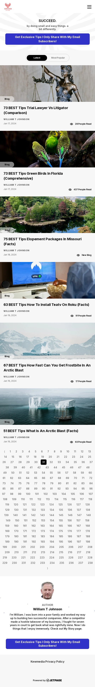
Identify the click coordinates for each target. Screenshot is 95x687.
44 (55, 467)
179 (7, 536)
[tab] (37, 58)
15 (13, 456)
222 (32, 557)
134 (52, 509)
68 (59, 477)
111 (31, 499)
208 (90, 546)
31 (43, 462)
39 (15, 467)
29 (28, 462)
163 (43, 525)
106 (82, 493)
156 (70, 520)
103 (55, 493)
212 (34, 552)
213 (43, 552)
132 (34, 509)
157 (78, 520)
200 (14, 546)
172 (34, 530)
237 (80, 562)
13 (89, 451)
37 (91, 462)
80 (59, 483)
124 (51, 504)
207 (80, 546)
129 (7, 509)
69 (67, 477)
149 (8, 520)
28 (20, 462)
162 (33, 525)
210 (16, 552)
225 (61, 557)
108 (5, 499)
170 (16, 530)
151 (25, 520)
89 (35, 488)
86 (11, 488)
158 (87, 520)
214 (52, 552)
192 (34, 541)
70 (75, 477)
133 (43, 509)
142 (33, 515)
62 (11, 477)
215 (61, 552)
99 (19, 493)
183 (43, 536)
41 (31, 467)
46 (71, 467)
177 (79, 530)
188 (88, 536)
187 (79, 536)
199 (5, 546)
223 (42, 557)
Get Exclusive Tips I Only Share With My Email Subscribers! (47, 39)
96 (91, 488)
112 (39, 499)
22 (65, 456)
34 (67, 462)
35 (75, 462)
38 (7, 467)
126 (69, 504)
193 (43, 541)
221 (23, 557)
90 (43, 488)
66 (43, 477)
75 (19, 483)
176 (70, 530)
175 (61, 530)
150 (17, 520)
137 (79, 509)
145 (61, 515)
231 (24, 562)
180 (16, 536)
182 (34, 536)
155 (61, 520)
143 (42, 515)
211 (25, 552)
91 (51, 488)
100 (28, 493)
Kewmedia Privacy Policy (47, 661)
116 (73, 499)
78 (43, 483)
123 (42, 504)
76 (27, 483)
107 (91, 493)
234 (52, 562)
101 (37, 493)
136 (70, 509)
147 (79, 515)
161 (25, 525)
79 (51, 483)
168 (88, 525)
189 (7, 541)
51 (20, 472)
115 (65, 499)
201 (23, 546)
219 (5, 557)
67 (51, 477)
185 (61, 536)
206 (70, 546)
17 (27, 456)
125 (61, 504)
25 (89, 456)
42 (39, 467)
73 (4, 483)
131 (25, 509)
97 (3, 493)
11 (75, 451)
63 (19, 477)
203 (42, 546)
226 (70, 557)
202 (32, 546)
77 (35, 483)
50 (12, 472)
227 (80, 557)
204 (51, 546)
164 (52, 525)
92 (59, 488)
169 (7, 530)
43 (47, 467)
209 (7, 552)
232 (33, 562)
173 (43, 530)
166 (70, 525)
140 (15, 515)
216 (70, 552)
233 (42, 562)
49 (5, 472)
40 (23, 467)
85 (3, 488)
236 (71, 562)
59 (82, 472)
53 (35, 472)
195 (61, 541)
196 (70, 541)
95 (83, 488)
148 (88, 515)
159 (7, 525)
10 (68, 451)
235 (61, 562)
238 (90, 562)
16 (20, 456)
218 (88, 552)
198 (88, 541)
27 (12, 462)
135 (61, 509)
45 (63, 467)
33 (59, 462)
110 (23, 499)
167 (79, 525)
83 (83, 483)
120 (16, 504)
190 (16, 541)
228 (90, 557)
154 (52, 520)
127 (78, 504)
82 (75, 483)
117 (82, 499)
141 (24, 515)
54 (43, 472)
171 (25, 530)
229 (4, 562)
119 (7, 504)
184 (52, 536)
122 (33, 504)
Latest (37, 57)
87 (19, 488)
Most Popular (58, 57)
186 (70, 536)
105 (73, 493)
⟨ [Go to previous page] (4, 451)
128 (87, 504)
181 (25, 536)
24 (81, 456)
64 (27, 477)
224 (51, 557)
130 (16, 509)
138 (88, 509)
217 (79, 552)
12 (82, 451)
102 (46, 493)
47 (79, 467)
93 (67, 488)
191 (25, 541)
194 (52, 541)
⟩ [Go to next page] (47, 568)
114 (56, 499)
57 (66, 472)
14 (5, 456)
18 (35, 456)
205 (61, 546)
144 (52, 515)
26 (4, 462)
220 (14, 557)
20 (50, 456)
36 (83, 462)
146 (70, 515)
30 (36, 462)
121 (25, 504)
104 (64, 493)
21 (58, 456)
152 (34, 520)
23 (73, 456)
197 (79, 541)
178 (88, 530)
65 (35, 477)
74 (12, 483)
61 (4, 477)
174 (52, 530)
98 (11, 493)
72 (90, 477)
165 (61, 525)
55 (51, 472)
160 (16, 525)
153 (43, 520)
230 (14, 562)
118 (90, 499)
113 (48, 499)
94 (75, 488)
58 (74, 472)
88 (27, 488)
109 (14, 499)
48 (88, 467)
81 (67, 483)
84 (91, 483)
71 (83, 477)
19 (42, 456)
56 (59, 472)
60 (90, 472)
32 (51, 462)
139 (6, 515)
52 (27, 472)
